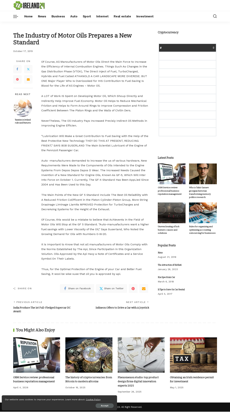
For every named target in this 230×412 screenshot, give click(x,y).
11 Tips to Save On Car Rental (171, 286)
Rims (160, 249)
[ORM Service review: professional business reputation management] (172, 174)
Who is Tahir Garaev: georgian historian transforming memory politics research (202, 191)
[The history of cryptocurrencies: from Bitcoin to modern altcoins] (88, 355)
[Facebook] (17, 69)
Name (169, 47)
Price (181, 47)
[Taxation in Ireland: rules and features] (23, 107)
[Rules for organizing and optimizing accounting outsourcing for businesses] (203, 209)
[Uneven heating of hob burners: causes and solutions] (172, 209)
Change (212, 47)
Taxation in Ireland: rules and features (23, 121)
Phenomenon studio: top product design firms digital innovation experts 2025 (139, 382)
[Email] (28, 79)
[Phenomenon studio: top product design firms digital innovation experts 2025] (141, 355)
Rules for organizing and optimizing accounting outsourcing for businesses (200, 227)
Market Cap (195, 47)
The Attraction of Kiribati (170, 262)
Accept (43, 404)
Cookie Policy (13, 398)
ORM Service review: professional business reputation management (169, 191)
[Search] (215, 16)
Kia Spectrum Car (166, 274)
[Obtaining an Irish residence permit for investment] (193, 355)
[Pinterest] (17, 79)
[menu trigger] (17, 16)
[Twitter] (28, 69)
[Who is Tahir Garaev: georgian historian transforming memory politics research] (203, 174)
